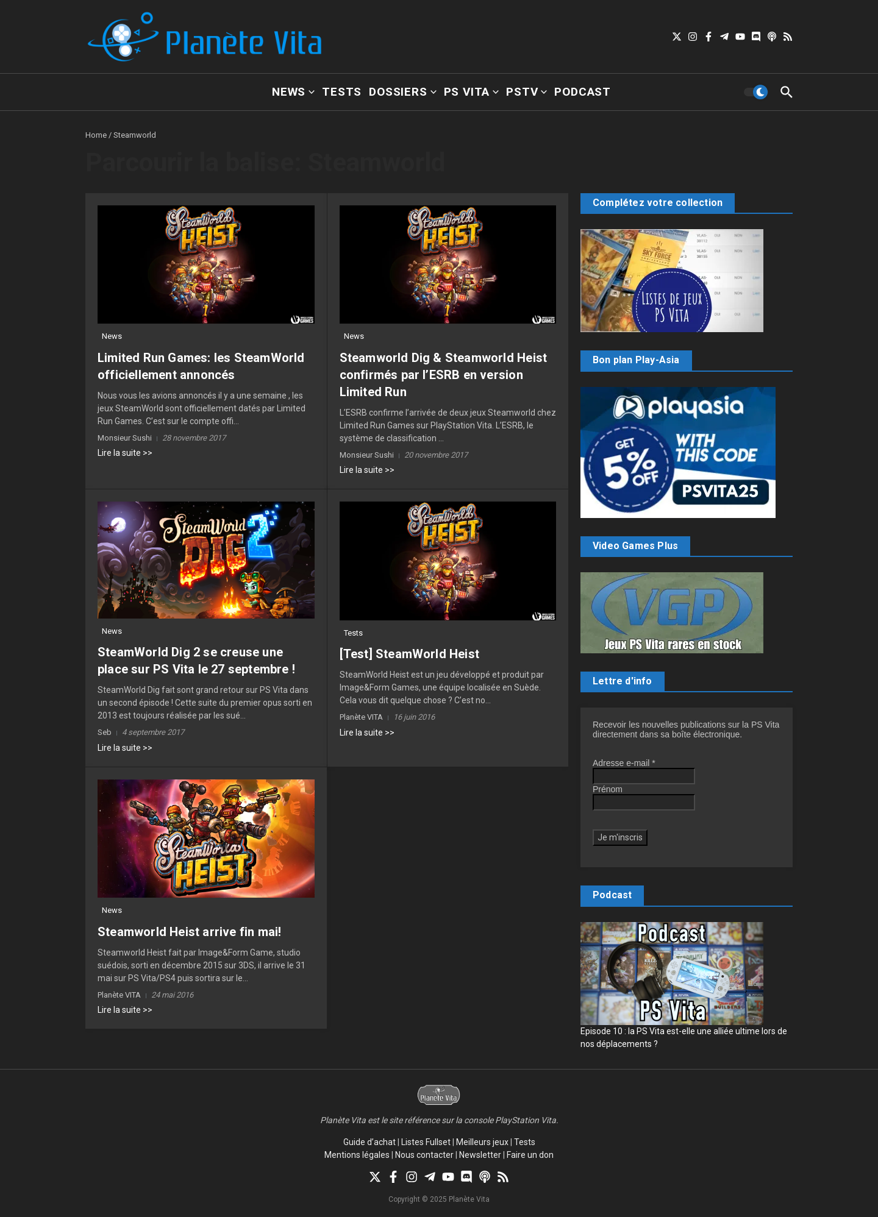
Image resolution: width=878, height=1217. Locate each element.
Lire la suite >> (125, 453)
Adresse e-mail (624, 763)
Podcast (582, 92)
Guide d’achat (369, 1142)
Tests (342, 92)
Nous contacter (424, 1155)
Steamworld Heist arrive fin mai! (189, 931)
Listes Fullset (426, 1142)
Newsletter (480, 1155)
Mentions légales (357, 1155)
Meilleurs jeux (482, 1142)
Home (96, 135)
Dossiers (402, 92)
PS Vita (471, 92)
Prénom (608, 789)
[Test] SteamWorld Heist (410, 654)
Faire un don (530, 1155)
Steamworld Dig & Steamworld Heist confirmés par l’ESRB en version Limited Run (444, 374)
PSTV (526, 92)
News (293, 92)
